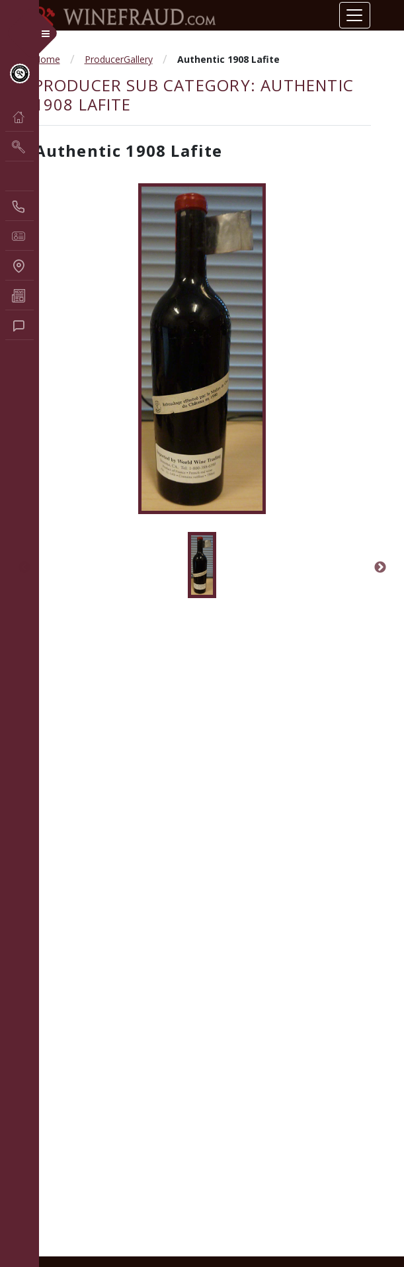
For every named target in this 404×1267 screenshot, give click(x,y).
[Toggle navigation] (354, 15)
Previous (24, 567)
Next (380, 567)
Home (47, 59)
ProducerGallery (119, 59)
